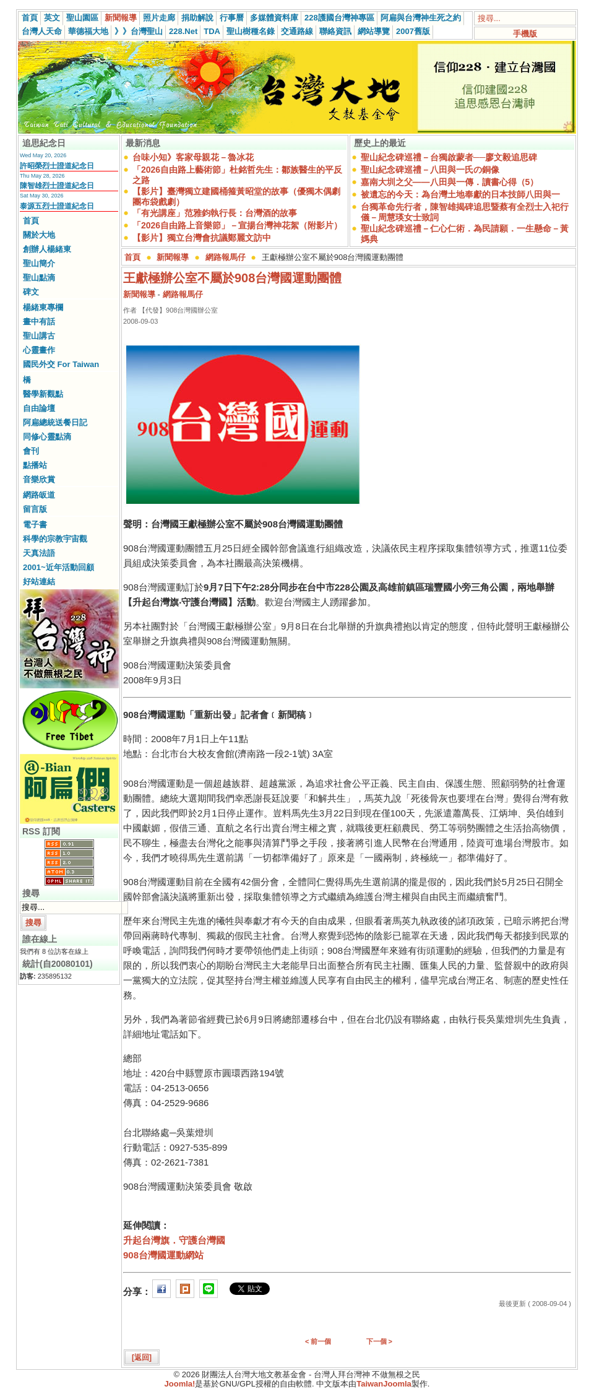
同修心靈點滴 (47, 436)
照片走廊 (159, 17)
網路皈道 (39, 495)
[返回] (142, 1357)
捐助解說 (197, 17)
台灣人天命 (42, 31)
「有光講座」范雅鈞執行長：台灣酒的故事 (214, 213)
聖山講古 (39, 335)
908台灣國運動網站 (163, 1255)
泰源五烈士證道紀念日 (57, 206)
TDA (212, 31)
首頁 (30, 17)
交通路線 (297, 31)
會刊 (31, 451)
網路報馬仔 (225, 257)
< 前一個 (318, 1341)
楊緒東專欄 (43, 307)
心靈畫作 (39, 350)
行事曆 (232, 17)
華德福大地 (88, 31)
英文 (52, 17)
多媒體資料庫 (274, 17)
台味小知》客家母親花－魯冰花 (193, 157)
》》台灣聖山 (138, 31)
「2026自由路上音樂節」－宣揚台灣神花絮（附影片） (237, 225)
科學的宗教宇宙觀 (55, 538)
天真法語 (39, 553)
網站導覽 (374, 31)
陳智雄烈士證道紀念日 (57, 185)
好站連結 (39, 581)
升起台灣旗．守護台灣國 (174, 1240)
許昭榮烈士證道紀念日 (57, 166)
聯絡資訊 (335, 31)
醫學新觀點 (43, 394)
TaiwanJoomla (383, 1383)
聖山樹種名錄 (250, 31)
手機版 (525, 33)
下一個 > (379, 1341)
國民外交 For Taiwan (61, 364)
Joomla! (180, 1383)
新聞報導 (121, 17)
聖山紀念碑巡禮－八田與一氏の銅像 (430, 170)
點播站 (35, 465)
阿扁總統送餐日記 (55, 422)
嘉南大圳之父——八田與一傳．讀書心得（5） (450, 182)
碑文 (31, 291)
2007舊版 (413, 31)
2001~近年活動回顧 (58, 567)
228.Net (183, 31)
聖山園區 (82, 17)
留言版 (35, 509)
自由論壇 (39, 408)
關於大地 (39, 235)
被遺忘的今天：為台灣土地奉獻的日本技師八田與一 (460, 194)
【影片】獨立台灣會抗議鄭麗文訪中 (201, 238)
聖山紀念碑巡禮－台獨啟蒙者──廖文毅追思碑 (449, 157)
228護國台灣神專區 (339, 17)
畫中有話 (39, 321)
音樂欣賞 (39, 479)
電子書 (35, 524)
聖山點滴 (39, 277)
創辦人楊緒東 (47, 249)
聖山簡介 (39, 263)
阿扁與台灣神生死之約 (421, 17)
